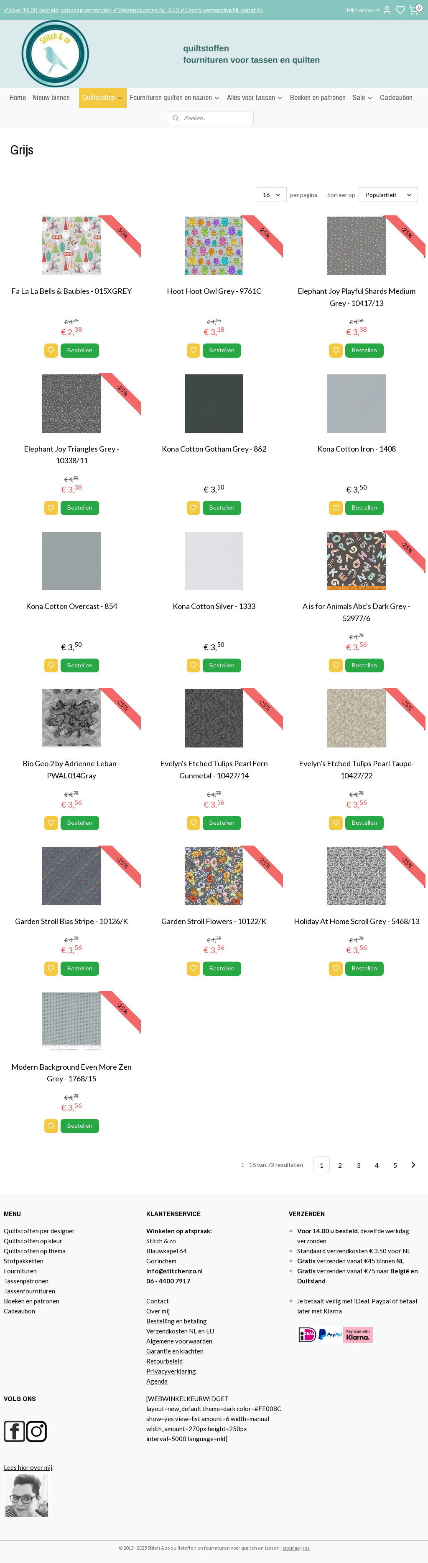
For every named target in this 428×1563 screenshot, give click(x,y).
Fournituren (20, 1271)
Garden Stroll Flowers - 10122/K (213, 921)
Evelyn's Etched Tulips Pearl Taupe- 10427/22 (356, 769)
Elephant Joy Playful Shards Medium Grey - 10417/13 (356, 297)
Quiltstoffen (102, 97)
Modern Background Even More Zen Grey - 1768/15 (71, 1072)
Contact (157, 1301)
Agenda (157, 1381)
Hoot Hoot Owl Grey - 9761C (214, 290)
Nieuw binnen (51, 97)
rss (306, 1547)
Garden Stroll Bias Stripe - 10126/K (71, 921)
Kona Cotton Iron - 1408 (356, 448)
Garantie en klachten (175, 1351)
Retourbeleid (164, 1361)
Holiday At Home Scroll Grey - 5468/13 (356, 921)
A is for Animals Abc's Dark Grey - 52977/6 (356, 612)
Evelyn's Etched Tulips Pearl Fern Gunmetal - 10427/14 (214, 769)
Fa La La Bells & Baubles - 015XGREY (71, 290)
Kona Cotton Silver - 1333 (214, 606)
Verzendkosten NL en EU (180, 1331)
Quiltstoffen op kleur (33, 1241)
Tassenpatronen (26, 1281)
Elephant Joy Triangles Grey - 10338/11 (71, 454)
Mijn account (369, 10)
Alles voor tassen (255, 97)
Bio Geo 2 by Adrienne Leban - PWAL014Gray (71, 769)
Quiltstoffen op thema (35, 1251)
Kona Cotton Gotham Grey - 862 (214, 448)
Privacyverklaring (171, 1371)
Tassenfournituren (29, 1291)
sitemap (291, 1547)
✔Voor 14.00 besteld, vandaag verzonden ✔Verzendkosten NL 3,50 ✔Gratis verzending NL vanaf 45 (133, 9)
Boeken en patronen (318, 97)
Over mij (158, 1311)
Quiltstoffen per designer (39, 1231)
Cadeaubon (396, 97)
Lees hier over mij (28, 1467)
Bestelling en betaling (176, 1321)
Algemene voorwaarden (179, 1341)
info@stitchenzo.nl (174, 1271)
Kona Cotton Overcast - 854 (71, 606)
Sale (362, 97)
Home (18, 97)
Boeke (12, 1301)
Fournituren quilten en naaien (175, 97)
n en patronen (40, 1301)
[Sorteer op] (388, 195)
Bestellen (79, 350)
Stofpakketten (23, 1261)
